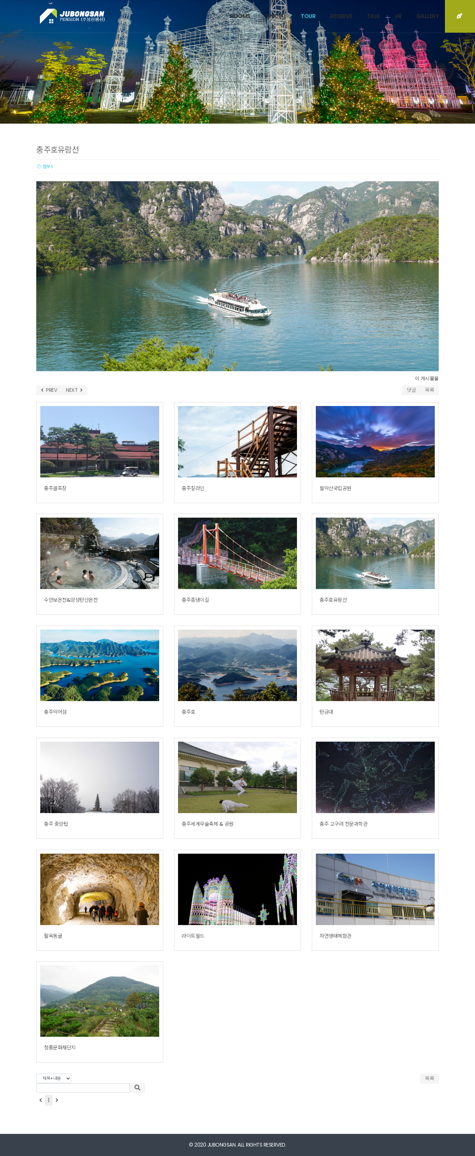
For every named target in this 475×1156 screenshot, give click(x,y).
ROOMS (240, 16)
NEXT (74, 390)
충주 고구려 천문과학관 (343, 824)
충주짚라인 (193, 488)
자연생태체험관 (335, 936)
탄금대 (326, 712)
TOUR (308, 16)
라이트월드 (193, 936)
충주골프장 (55, 488)
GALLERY (427, 16)
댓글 (411, 390)
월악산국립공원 (335, 488)
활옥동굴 (53, 936)
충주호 (188, 712)
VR (398, 16)
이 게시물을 (427, 378)
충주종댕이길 (195, 600)
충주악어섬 (55, 712)
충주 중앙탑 (56, 824)
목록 (429, 390)
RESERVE (341, 16)
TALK (373, 16)
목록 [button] (429, 1078)
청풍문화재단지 (60, 1047)
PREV (49, 390)
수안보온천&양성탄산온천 (71, 600)
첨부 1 (44, 166)
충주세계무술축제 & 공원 (208, 824)
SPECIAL (275, 16)
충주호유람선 (333, 600)
